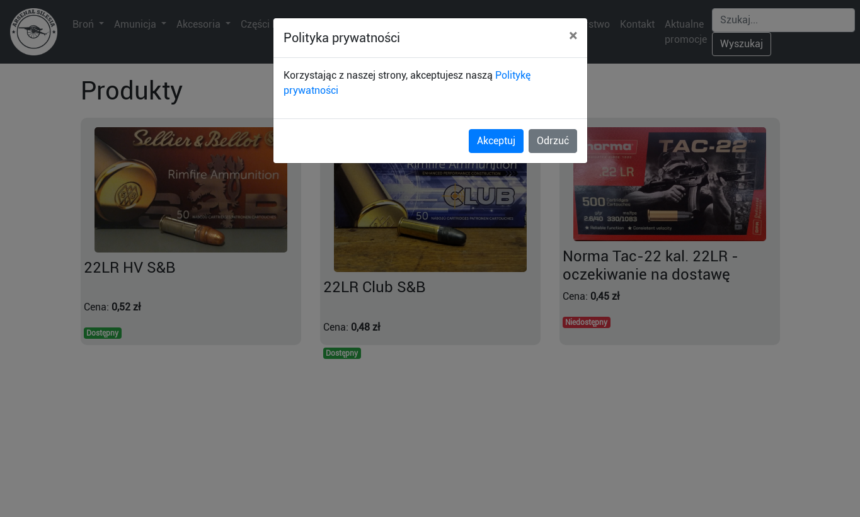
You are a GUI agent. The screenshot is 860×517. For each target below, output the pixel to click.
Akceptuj (496, 141)
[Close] (573, 36)
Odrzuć (553, 141)
